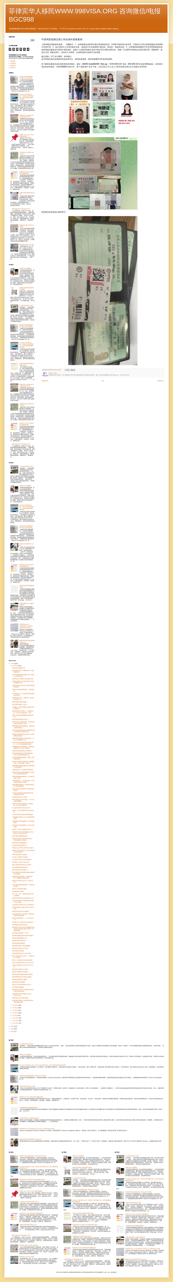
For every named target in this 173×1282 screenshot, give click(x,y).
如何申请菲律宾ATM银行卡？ (20, 870)
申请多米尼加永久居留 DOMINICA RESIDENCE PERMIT (22, 839)
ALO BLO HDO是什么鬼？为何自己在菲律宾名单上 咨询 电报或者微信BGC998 (26, 97)
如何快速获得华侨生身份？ (20, 702)
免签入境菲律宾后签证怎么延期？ (22, 864)
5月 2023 (15, 1005)
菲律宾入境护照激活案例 (19, 889)
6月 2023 (15, 1008)
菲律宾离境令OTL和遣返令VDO (21, 209)
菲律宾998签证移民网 (18, 943)
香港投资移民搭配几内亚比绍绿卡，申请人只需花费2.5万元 (23, 739)
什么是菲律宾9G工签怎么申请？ (21, 808)
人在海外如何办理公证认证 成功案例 (22, 905)
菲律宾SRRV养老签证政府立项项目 (22, 974)
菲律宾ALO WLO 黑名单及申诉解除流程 (26, 172)
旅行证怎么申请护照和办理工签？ (22, 984)
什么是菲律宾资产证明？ (26, 305)
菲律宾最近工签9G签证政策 (20, 998)
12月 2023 (15, 1023)
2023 (12, 663)
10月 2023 (15, 1018)
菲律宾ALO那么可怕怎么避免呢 (28, 1245)
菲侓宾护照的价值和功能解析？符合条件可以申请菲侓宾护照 (23, 773)
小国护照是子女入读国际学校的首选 (22, 770)
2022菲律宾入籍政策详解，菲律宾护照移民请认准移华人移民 (23, 722)
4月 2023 (15, 666)
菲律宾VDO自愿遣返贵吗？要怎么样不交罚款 (26, 77)
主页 (103, 381)
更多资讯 (13, 65)
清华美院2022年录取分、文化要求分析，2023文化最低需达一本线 (22, 711)
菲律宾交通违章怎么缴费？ (20, 979)
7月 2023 (15, 1010)
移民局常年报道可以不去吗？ (20, 948)
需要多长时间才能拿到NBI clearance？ (30, 1139)
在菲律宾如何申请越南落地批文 (28, 1107)
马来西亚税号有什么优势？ (20, 797)
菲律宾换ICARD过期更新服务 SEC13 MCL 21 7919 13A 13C (23, 832)
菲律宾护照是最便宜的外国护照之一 (22, 751)
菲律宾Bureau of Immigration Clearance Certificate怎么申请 (26, 626)
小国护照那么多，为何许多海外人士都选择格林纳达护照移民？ (23, 781)
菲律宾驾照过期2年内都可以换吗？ (22, 977)
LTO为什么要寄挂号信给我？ (20, 857)
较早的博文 (160, 381)
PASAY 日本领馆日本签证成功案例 (22, 960)
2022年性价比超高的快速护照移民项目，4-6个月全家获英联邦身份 (22, 743)
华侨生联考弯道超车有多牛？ (20, 719)
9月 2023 (15, 1015)
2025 (12, 1029)
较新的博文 (45, 381)
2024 (12, 1026)
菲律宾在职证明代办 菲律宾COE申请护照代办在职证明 (23, 990)
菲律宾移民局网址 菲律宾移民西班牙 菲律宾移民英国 (22, 1001)
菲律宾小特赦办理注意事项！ (20, 972)
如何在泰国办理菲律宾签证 (20, 867)
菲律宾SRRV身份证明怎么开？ (28, 1225)
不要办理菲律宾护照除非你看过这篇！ (26, 364)
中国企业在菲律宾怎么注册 (27, 1086)
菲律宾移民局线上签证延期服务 (21, 946)
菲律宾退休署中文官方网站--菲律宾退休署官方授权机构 (23, 914)
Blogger (108, 1272)
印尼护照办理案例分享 (18, 668)
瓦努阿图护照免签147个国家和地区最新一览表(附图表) (23, 785)
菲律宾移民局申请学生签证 (20, 925)
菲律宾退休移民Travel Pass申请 (21, 953)
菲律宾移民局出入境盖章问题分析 (29, 1118)
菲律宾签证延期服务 (18, 987)
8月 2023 (15, 1013)
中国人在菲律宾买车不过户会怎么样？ (23, 962)
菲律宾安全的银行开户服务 (20, 969)
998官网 (12, 61)
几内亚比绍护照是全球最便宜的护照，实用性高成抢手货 (23, 793)
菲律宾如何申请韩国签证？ (20, 843)
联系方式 (13, 67)
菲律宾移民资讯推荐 (18, 951)
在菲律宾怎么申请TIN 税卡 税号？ (29, 1202)
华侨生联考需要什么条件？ (20, 704)
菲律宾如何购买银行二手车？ (20, 933)
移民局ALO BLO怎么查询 (26, 244)
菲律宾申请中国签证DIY (19, 940)
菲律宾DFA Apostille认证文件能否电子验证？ (26, 116)
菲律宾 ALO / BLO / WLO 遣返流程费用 (26, 135)
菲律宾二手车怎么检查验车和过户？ (22, 829)
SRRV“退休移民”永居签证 (19, 854)
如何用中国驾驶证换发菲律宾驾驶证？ (23, 935)
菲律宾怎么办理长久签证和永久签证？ (23, 848)
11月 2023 (15, 1020)
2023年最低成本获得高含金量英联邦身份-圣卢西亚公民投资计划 (23, 730)
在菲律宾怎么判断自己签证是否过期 (22, 679)
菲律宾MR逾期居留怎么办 (19, 938)
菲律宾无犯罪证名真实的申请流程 (82, 1167)
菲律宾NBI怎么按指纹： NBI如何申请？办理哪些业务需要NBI (22, 877)
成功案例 (13, 63)
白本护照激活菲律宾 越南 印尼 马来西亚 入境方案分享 (23, 675)
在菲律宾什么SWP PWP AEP (20, 862)
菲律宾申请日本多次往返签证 (20, 911)
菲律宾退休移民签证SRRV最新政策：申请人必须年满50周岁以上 (23, 754)
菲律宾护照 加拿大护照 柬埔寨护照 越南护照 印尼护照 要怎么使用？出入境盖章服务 (23, 929)
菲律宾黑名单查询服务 (18, 982)
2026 (12, 1031)
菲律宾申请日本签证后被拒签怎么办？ (23, 898)
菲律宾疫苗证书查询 (18, 891)
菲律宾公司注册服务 (25, 268)
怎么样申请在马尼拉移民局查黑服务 (22, 814)
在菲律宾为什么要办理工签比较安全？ (23, 922)
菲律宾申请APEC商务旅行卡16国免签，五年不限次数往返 (22, 804)
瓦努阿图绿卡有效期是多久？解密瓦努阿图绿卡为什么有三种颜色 (23, 747)
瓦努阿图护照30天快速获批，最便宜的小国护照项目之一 (23, 726)
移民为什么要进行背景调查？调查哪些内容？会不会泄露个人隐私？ (23, 762)
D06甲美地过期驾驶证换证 (20, 836)
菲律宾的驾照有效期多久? (19, 845)
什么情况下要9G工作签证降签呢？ (22, 859)
